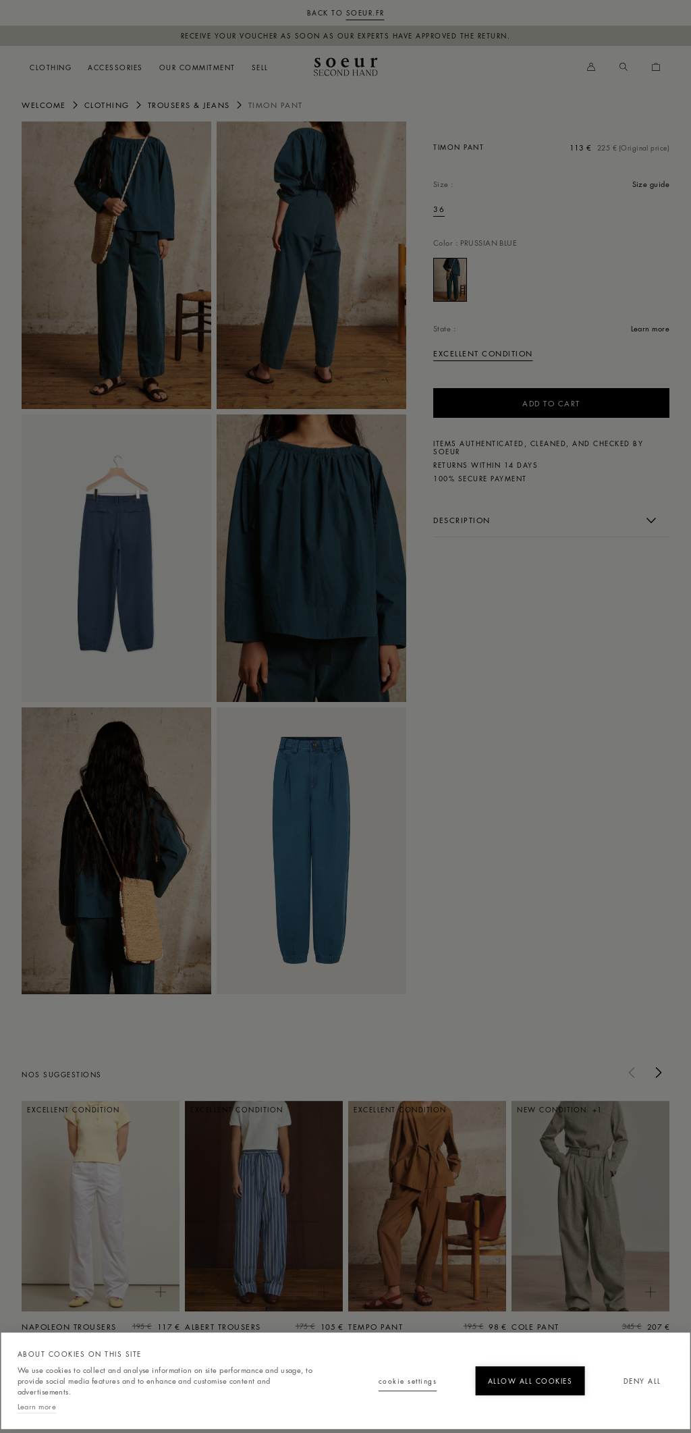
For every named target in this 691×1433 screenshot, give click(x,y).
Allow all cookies (418, 1352)
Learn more (37, 1404)
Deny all (597, 1351)
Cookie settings (239, 1352)
